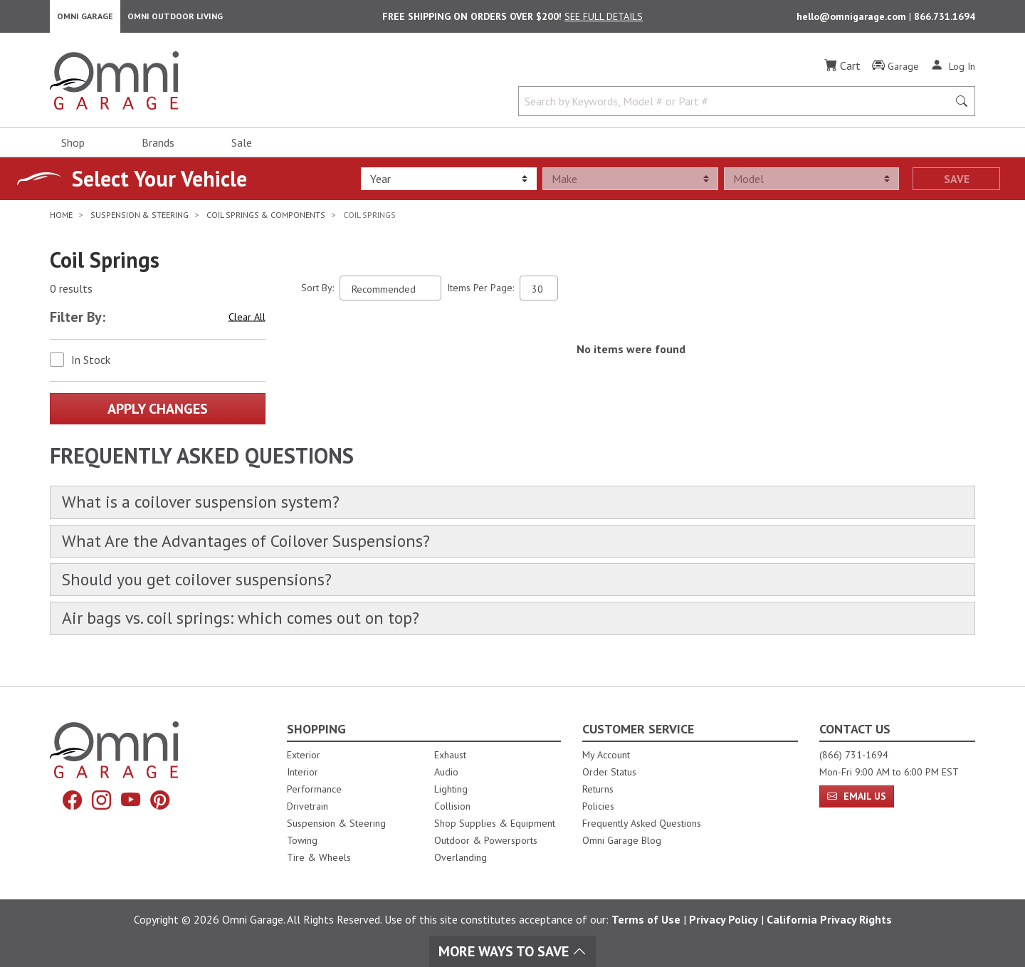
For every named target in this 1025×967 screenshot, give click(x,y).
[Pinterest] (163, 801)
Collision (452, 806)
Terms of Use (645, 919)
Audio (446, 771)
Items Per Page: (480, 292)
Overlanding (460, 857)
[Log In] (952, 70)
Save (956, 183)
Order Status (609, 771)
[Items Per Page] (539, 292)
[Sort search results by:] (390, 292)
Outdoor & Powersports (485, 840)
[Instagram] (100, 801)
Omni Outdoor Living (175, 18)
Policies (598, 806)
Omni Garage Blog (621, 840)
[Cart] (842, 70)
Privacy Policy (723, 919)
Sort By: (317, 292)
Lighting (451, 789)
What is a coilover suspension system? (210, 507)
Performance (314, 789)
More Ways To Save (512, 951)
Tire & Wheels (319, 857)
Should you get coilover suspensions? (206, 588)
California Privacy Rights (829, 919)
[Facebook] (69, 801)
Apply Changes (157, 413)
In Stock (90, 364)
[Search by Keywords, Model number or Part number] (737, 105)
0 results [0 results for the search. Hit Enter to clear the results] (71, 293)
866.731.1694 (944, 18)
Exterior (303, 754)
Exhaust (450, 754)
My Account (606, 754)
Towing (302, 840)
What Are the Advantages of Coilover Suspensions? (260, 548)
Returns (598, 789)
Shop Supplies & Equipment (494, 823)
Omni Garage (85, 18)
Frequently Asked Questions (641, 823)
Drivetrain (307, 806)
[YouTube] (131, 801)
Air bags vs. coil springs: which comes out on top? (253, 630)
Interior (302, 771)
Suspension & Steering (336, 823)
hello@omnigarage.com (853, 18)
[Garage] (895, 70)
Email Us (856, 796)
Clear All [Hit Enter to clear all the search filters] (247, 321)
